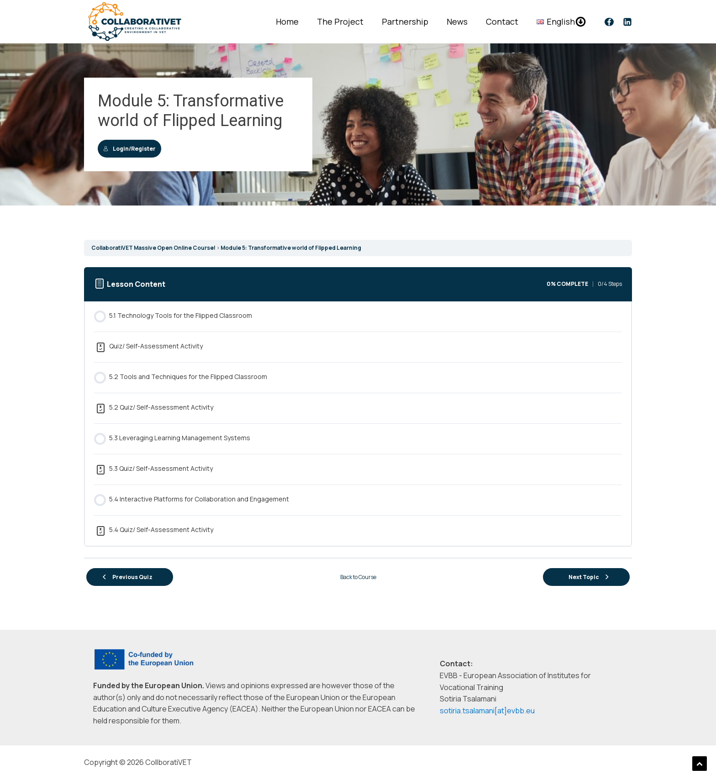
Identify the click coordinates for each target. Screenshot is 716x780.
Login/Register (129, 149)
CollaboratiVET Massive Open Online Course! (153, 248)
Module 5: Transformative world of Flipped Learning (291, 248)
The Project (340, 21)
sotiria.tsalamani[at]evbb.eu (487, 711)
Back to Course (358, 577)
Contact (502, 21)
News (457, 21)
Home (287, 21)
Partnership (405, 21)
